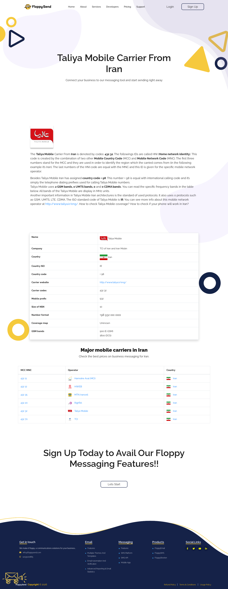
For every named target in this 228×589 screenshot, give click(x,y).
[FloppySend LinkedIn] (206, 548)
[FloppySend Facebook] (187, 548)
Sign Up (193, 6)
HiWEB (75, 387)
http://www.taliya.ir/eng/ (61, 204)
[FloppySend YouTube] (199, 548)
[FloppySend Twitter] (193, 548)
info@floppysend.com (32, 552)
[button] (96, 6)
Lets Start (114, 484)
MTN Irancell (78, 395)
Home (71, 6)
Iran (172, 378)
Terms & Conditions (187, 585)
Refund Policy (170, 585)
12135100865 (28, 557)
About (83, 6)
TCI (73, 419)
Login (170, 6)
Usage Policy (205, 585)
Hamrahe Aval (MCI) (81, 379)
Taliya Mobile (78, 411)
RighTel (75, 403)
